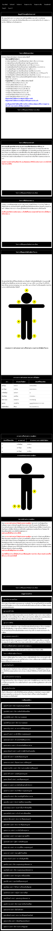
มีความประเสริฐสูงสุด (16, 926)
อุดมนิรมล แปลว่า (9, 892)
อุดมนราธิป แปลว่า (9, 819)
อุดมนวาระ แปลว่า (9, 830)
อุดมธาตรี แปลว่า (9, 773)
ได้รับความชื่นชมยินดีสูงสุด (17, 887)
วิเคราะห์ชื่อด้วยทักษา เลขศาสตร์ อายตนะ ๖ (17, 646)
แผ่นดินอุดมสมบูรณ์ (15, 773)
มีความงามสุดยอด (15, 717)
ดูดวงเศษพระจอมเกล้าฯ (11, 636)
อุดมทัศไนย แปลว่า (9, 723)
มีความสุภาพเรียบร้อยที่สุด (18, 904)
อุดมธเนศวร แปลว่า (10, 745)
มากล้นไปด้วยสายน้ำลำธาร (18, 785)
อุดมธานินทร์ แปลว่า (10, 779)
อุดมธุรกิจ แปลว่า (9, 796)
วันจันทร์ (12, 4)
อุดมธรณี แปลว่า (9, 757)
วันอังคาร (19, 4)
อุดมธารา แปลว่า (9, 785)
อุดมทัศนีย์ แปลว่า (9, 717)
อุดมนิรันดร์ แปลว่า (10, 898)
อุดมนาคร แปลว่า (9, 847)
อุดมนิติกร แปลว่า (9, 875)
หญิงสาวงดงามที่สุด (16, 892)
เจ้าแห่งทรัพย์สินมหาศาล (17, 740)
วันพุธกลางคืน (38, 4)
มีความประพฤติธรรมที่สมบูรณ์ (21, 768)
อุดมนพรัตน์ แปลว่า (10, 813)
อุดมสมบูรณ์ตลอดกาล (17, 898)
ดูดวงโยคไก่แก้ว (9, 665)
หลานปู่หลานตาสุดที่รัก (17, 836)
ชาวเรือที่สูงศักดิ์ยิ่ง (16, 858)
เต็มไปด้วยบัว (13, 909)
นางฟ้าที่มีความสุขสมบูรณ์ (17, 734)
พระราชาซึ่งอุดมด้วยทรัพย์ (18, 915)
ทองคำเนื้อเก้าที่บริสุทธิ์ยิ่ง (18, 807)
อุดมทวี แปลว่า (8, 706)
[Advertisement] (26, 35)
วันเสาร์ (10, 8)
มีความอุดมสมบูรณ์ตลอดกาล (18, 864)
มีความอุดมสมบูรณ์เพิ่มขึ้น (17, 706)
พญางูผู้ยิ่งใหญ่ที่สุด (15, 853)
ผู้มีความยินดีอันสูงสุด (16, 841)
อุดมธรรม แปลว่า (9, 762)
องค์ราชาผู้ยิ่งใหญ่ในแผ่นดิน (19, 751)
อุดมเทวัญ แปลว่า (9, 728)
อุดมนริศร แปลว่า (9, 824)
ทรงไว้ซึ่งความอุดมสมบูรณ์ (18, 790)
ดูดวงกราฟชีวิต (8, 622)
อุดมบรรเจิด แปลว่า (10, 921)
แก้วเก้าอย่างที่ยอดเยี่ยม (17, 813)
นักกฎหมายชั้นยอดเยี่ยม (17, 875)
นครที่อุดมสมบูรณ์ (16, 779)
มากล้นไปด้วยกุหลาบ (16, 830)
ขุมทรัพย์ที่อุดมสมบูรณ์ (16, 881)
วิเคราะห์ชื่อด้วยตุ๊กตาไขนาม (13, 653)
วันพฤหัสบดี (47, 4)
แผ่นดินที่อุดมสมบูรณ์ (16, 757)
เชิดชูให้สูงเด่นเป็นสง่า (17, 921)
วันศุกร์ (4, 8)
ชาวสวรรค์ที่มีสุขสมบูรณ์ (17, 728)
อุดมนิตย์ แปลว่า (9, 870)
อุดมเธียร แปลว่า (9, 802)
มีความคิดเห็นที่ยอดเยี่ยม (17, 711)
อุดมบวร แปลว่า (9, 926)
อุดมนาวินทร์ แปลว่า (10, 858)
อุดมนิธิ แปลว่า (8, 881)
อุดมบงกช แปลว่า (9, 909)
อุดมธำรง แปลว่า (9, 790)
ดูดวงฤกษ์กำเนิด (9, 611)
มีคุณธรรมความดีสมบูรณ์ (17, 762)
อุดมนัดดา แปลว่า (9, 836)
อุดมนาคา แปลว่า (9, 853)
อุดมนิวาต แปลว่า (9, 904)
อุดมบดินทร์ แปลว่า (10, 915)
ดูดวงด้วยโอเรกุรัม (9, 688)
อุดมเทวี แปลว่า (8, 734)
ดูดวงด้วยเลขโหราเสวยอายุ (12, 677)
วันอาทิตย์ (4, 4)
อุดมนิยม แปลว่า (9, 887)
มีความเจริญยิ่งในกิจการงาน (18, 796)
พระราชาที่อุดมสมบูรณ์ (17, 819)
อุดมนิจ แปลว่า (8, 864)
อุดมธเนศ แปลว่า (9, 740)
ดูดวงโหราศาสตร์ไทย (10, 599)
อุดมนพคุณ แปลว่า (9, 807)
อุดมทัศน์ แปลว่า (9, 711)
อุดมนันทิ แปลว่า (9, 841)
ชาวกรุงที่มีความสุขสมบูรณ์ (18, 847)
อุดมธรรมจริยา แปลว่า (11, 768)
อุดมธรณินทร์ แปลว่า (10, 751)
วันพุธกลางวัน (28, 4)
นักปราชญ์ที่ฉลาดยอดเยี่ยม (17, 802)
